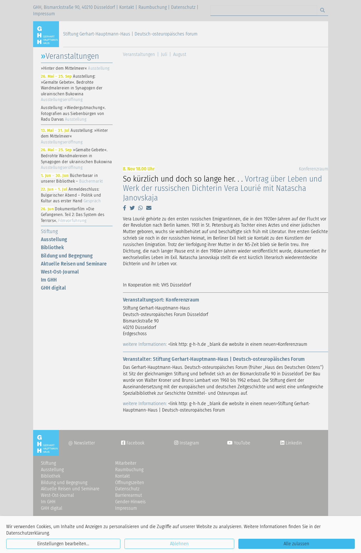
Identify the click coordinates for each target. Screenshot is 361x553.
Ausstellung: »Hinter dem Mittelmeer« (74, 136)
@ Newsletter (81, 443)
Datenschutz (183, 7)
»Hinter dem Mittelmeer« (75, 68)
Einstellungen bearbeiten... (63, 544)
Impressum (44, 14)
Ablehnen (179, 544)
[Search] (263, 10)
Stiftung (49, 231)
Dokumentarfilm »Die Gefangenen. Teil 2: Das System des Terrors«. (73, 214)
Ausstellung (54, 239)
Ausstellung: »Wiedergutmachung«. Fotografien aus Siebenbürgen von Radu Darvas (73, 113)
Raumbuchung (152, 7)
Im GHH (49, 280)
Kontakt (126, 7)
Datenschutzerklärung (27, 533)
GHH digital (53, 288)
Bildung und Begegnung (67, 256)
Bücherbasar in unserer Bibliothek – (72, 178)
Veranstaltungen (139, 54)
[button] (124, 208)
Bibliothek (52, 247)
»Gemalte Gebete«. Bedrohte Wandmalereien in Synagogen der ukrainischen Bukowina (76, 158)
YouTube (238, 443)
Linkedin (293, 443)
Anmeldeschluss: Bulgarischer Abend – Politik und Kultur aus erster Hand (71, 194)
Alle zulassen (296, 544)
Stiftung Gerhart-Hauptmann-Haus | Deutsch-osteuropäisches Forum (130, 34)
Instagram (186, 443)
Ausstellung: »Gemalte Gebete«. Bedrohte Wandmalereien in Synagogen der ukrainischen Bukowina (72, 88)
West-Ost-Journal (60, 272)
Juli (164, 54)
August (179, 54)
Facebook (132, 443)
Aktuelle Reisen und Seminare (74, 264)
